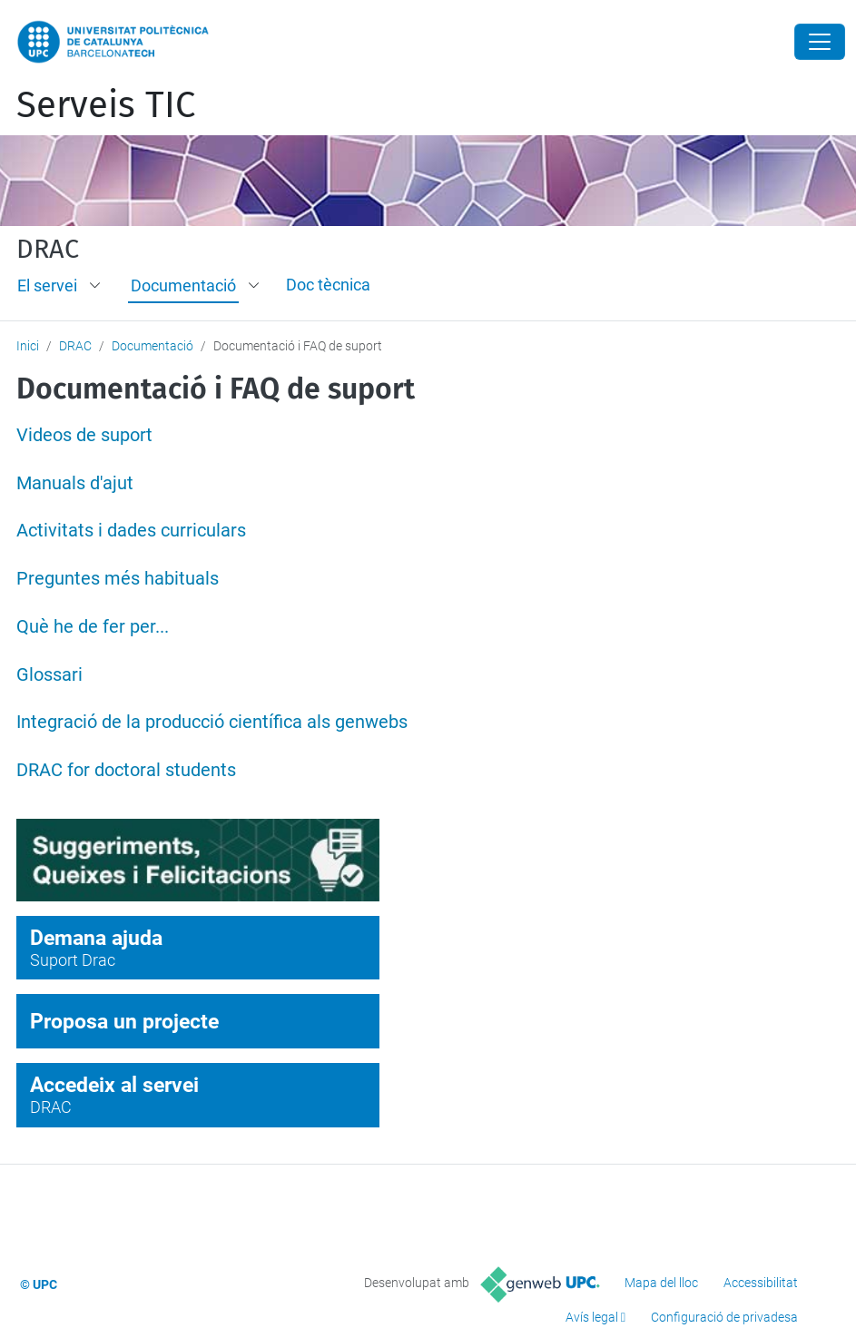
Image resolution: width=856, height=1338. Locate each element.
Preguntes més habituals (117, 578)
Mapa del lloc (661, 1282)
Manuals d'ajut (74, 483)
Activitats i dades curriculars (131, 530)
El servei (47, 285)
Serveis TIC (105, 105)
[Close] (819, 42)
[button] (96, 286)
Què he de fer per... (92, 626)
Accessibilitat (760, 1282)
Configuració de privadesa (724, 1317)
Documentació (183, 285)
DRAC (47, 249)
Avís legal (592, 1317)
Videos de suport (84, 435)
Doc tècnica (328, 284)
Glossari (49, 674)
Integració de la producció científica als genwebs (212, 722)
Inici (27, 346)
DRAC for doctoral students (126, 770)
